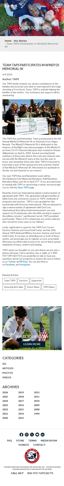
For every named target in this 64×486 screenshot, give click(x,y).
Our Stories (20, 40)
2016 (21, 405)
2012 (36, 392)
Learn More (32, 344)
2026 (5, 392)
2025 (5, 396)
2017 (21, 401)
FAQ (9, 440)
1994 (36, 413)
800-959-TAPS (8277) (40, 473)
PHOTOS (7, 373)
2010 (36, 401)
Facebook (10, 264)
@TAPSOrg (22, 261)
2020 (5, 418)
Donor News (33, 287)
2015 (21, 409)
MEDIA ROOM (49, 440)
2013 (21, 418)
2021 (5, 413)
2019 (21, 392)
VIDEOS (6, 377)
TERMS (32, 440)
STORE (20, 440)
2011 (36, 396)
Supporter (36, 280)
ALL (4, 363)
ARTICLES (7, 368)
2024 (5, 401)
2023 (5, 405)
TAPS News (49, 287)
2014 (21, 413)
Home (8, 40)
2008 (36, 409)
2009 (36, 405)
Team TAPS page (26, 187)
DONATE (24, 444)
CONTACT (39, 444)
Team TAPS (10, 280)
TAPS (15, 79)
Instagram (25, 264)
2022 (5, 409)
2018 (21, 396)
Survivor (23, 280)
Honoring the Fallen (13, 287)
